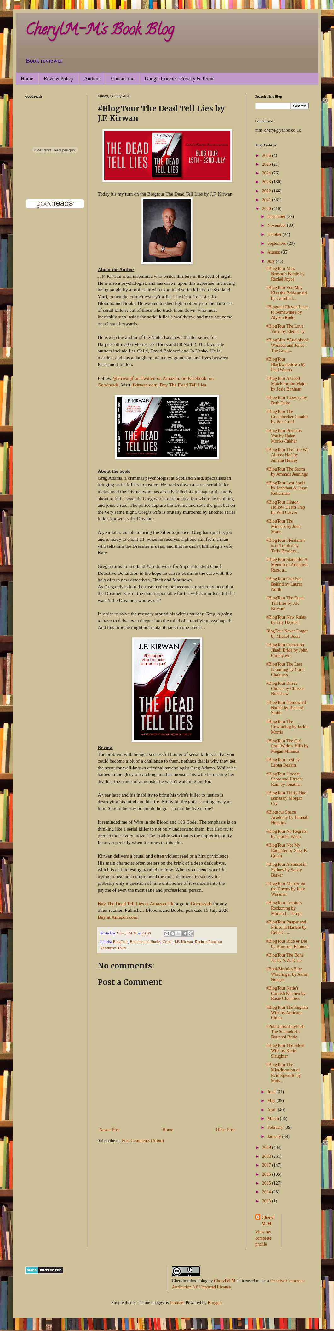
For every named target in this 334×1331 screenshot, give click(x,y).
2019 (267, 1147)
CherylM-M (224, 1280)
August (274, 252)
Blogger (215, 1302)
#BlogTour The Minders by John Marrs (283, 526)
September (277, 243)
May (271, 1100)
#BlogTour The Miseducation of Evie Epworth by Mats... (283, 1072)
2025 (267, 164)
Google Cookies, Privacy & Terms (179, 78)
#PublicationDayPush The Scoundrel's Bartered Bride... (285, 1032)
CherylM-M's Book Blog (99, 31)
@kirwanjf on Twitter (133, 378)
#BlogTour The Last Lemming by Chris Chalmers (285, 669)
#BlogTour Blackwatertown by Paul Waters (285, 364)
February (275, 1127)
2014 (267, 1192)
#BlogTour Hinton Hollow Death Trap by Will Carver (285, 507)
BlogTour (120, 942)
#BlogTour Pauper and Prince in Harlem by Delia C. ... (286, 927)
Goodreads (201, 903)
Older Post (225, 1130)
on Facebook (193, 378)
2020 (267, 208)
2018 (267, 1156)
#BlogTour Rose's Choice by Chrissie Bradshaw (285, 688)
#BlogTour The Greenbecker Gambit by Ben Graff (287, 417)
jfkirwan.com (144, 384)
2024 (267, 173)
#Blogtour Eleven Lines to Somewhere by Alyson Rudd (287, 312)
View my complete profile (263, 1238)
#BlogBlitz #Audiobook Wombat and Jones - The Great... (287, 345)
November (277, 225)
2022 (267, 191)
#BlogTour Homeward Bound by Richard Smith (286, 708)
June (271, 1091)
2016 (267, 1174)
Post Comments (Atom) (143, 1140)
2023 (267, 182)
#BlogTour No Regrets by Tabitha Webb (286, 834)
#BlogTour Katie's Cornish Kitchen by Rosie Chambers (286, 993)
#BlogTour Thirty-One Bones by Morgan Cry (286, 798)
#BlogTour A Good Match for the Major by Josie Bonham (286, 383)
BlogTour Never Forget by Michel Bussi (287, 634)
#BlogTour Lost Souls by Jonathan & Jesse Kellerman (286, 488)
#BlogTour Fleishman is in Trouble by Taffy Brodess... (285, 545)
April (272, 1109)
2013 (267, 1201)
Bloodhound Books (145, 942)
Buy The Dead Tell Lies (183, 384)
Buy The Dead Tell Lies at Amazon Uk (136, 903)
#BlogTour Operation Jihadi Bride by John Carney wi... (287, 650)
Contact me (122, 78)
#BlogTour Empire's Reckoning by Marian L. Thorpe (284, 908)
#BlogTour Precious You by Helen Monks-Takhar (284, 436)
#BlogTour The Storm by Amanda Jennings (287, 472)
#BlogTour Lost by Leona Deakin (283, 762)
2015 (267, 1183)
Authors (92, 78)
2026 (267, 155)
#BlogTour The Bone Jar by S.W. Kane (285, 958)
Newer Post (109, 1130)
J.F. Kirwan (184, 942)
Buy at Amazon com (117, 917)
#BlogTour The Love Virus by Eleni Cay (285, 329)
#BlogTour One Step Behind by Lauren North (284, 584)
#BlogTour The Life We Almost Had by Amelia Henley (287, 455)
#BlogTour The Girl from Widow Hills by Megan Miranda (287, 746)
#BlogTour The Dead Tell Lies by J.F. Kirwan (285, 603)
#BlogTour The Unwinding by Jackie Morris (287, 727)
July (271, 261)
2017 (267, 1165)
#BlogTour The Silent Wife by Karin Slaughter (285, 1051)
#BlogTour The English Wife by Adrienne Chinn (287, 1012)
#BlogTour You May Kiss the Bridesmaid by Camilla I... (286, 293)
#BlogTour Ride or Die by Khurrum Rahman (287, 944)
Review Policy (58, 78)
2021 (267, 199)
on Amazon (168, 378)
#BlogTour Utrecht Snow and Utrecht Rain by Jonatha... (284, 779)
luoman (176, 1302)
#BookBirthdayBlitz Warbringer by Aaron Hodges (287, 974)
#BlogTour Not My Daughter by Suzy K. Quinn (287, 850)
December (276, 216)
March (273, 1118)
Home (27, 78)
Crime (167, 942)
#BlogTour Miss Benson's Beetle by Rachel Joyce (285, 274)
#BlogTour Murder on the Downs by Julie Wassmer (285, 889)
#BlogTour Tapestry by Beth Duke (286, 400)
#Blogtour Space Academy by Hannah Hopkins (287, 817)
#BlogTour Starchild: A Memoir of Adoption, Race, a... (287, 565)
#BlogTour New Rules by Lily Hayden (286, 620)
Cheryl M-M (268, 1220)
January (274, 1136)
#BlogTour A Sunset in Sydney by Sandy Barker (286, 869)
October (275, 234)
